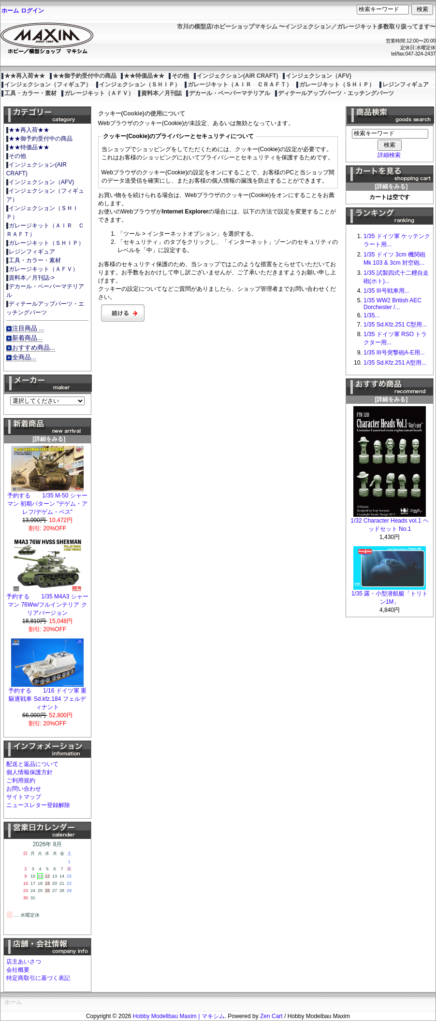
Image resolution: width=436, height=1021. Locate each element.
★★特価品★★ (144, 75)
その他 (180, 75)
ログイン (32, 10)
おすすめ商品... (33, 347)
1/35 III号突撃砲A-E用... (394, 352)
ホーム (10, 10)
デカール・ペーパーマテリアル (229, 93)
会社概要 (17, 969)
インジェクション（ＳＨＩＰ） (139, 84)
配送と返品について (32, 764)
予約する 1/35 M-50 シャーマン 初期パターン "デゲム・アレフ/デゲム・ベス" (47, 500)
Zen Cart (271, 1016)
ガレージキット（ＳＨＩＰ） (337, 84)
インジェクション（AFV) (318, 75)
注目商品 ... (28, 328)
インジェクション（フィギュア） (47, 84)
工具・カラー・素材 (30, 93)
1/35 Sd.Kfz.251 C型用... (395, 324)
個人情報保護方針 (29, 772)
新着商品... (27, 337)
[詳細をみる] (47, 436)
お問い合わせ (23, 788)
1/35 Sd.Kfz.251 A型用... (394, 362)
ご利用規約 (20, 780)
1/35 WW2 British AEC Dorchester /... (392, 304)
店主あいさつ (23, 961)
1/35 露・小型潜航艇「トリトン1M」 (389, 594)
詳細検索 (389, 155)
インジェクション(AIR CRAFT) (237, 75)
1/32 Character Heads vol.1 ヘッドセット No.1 (389, 521)
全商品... (24, 357)
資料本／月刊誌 (161, 93)
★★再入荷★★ (24, 75)
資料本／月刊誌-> (32, 277)
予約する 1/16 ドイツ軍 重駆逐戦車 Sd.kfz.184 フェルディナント (47, 695)
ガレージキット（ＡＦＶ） (99, 93)
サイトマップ (23, 797)
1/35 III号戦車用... (386, 290)
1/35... (371, 315)
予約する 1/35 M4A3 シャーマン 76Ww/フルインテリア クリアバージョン (47, 601)
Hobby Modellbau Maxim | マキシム (179, 1016)
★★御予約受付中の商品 (84, 75)
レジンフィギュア (405, 84)
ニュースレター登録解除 (38, 805)
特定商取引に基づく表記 (38, 978)
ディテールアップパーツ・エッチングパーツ (336, 93)
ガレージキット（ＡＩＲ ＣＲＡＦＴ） (240, 84)
